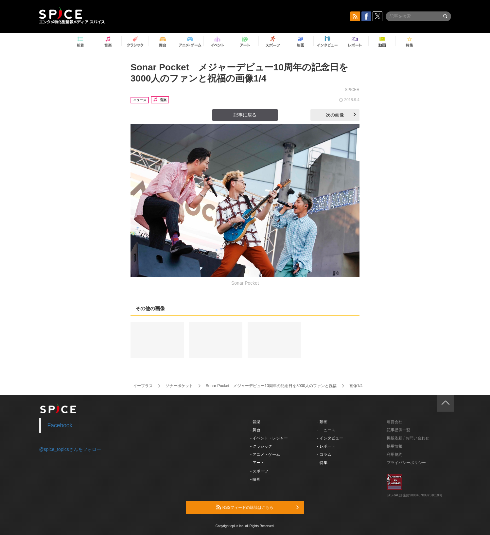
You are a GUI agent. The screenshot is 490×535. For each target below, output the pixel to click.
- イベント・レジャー (269, 438)
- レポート (326, 446)
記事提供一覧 (398, 430)
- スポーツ (259, 471)
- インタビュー (330, 438)
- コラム (324, 454)
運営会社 (394, 421)
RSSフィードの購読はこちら (257, 507)
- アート (257, 462)
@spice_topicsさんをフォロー (70, 449)
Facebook (60, 425)
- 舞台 (255, 430)
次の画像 (341, 114)
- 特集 (322, 462)
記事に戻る (245, 114)
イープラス (143, 385)
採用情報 (394, 446)
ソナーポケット (179, 385)
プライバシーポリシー (406, 462)
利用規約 (394, 454)
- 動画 (322, 421)
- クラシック (261, 446)
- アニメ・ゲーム (265, 454)
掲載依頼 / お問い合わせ (408, 438)
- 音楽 (255, 421)
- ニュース (326, 430)
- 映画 (255, 479)
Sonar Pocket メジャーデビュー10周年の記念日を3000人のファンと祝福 (271, 385)
